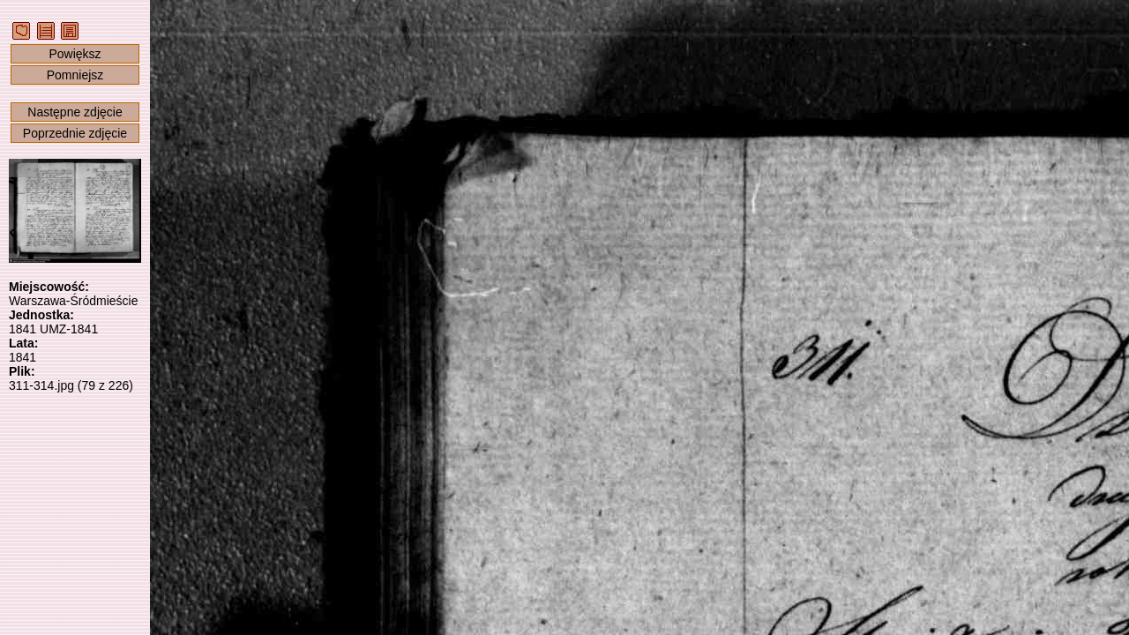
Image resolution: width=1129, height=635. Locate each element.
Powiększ (75, 54)
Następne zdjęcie (74, 112)
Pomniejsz (75, 75)
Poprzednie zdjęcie (75, 133)
